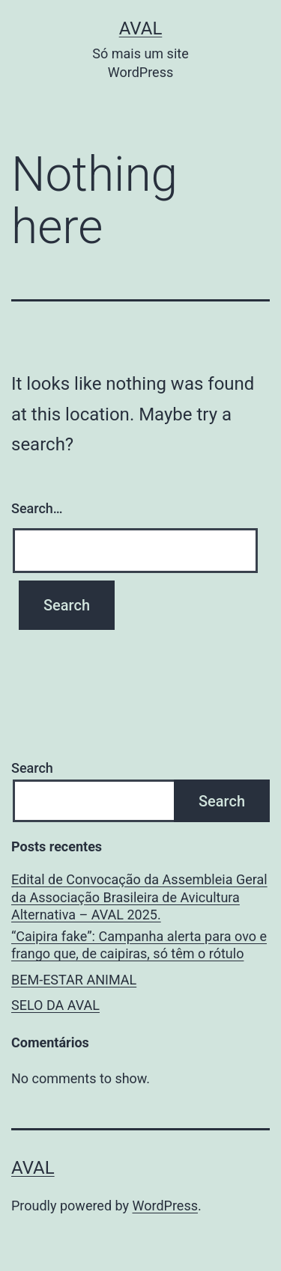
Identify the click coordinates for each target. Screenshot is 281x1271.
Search (32, 768)
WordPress (165, 1205)
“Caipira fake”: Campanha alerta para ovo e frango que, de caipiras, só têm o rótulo (139, 944)
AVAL (141, 28)
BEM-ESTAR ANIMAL (73, 979)
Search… (37, 508)
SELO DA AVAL (55, 1005)
